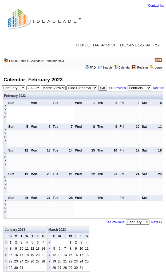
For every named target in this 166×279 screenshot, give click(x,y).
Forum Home (17, 60)
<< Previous (117, 88)
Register (142, 67)
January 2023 (15, 230)
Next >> (158, 88)
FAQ (93, 67)
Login (158, 67)
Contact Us (156, 5)
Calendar (36, 60)
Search (104, 67)
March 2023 (57, 230)
